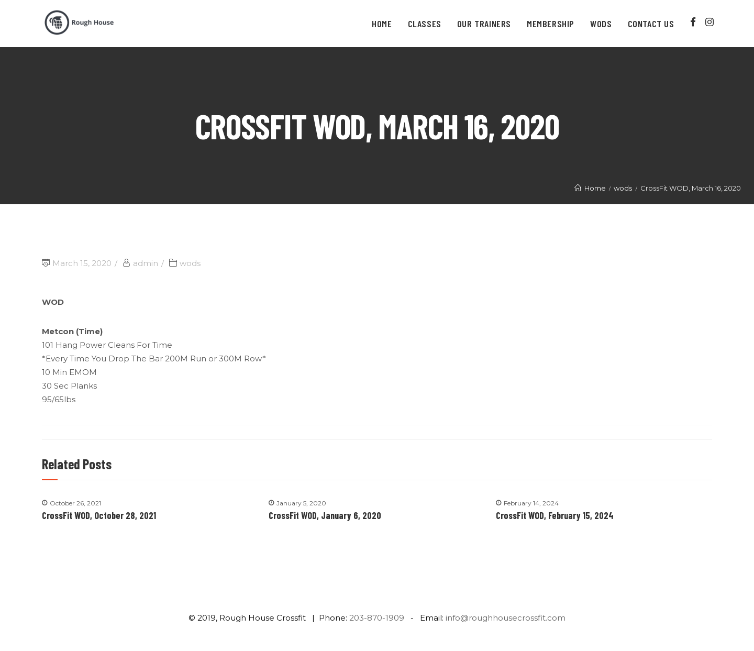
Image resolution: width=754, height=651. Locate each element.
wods (190, 263)
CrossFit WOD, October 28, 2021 (99, 515)
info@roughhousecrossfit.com (506, 618)
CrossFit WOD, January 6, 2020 (325, 515)
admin (145, 263)
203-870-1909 (376, 618)
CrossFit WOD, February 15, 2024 (555, 515)
